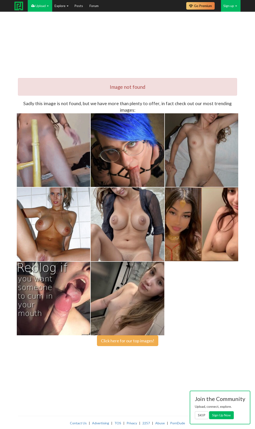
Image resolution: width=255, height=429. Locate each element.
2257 (146, 423)
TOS (117, 423)
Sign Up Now (221, 415)
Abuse (160, 423)
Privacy (132, 423)
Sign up (230, 6)
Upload (40, 6)
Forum (94, 6)
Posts (79, 6)
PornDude (177, 423)
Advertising (100, 423)
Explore (62, 6)
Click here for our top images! (127, 340)
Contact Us (78, 423)
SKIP (201, 415)
